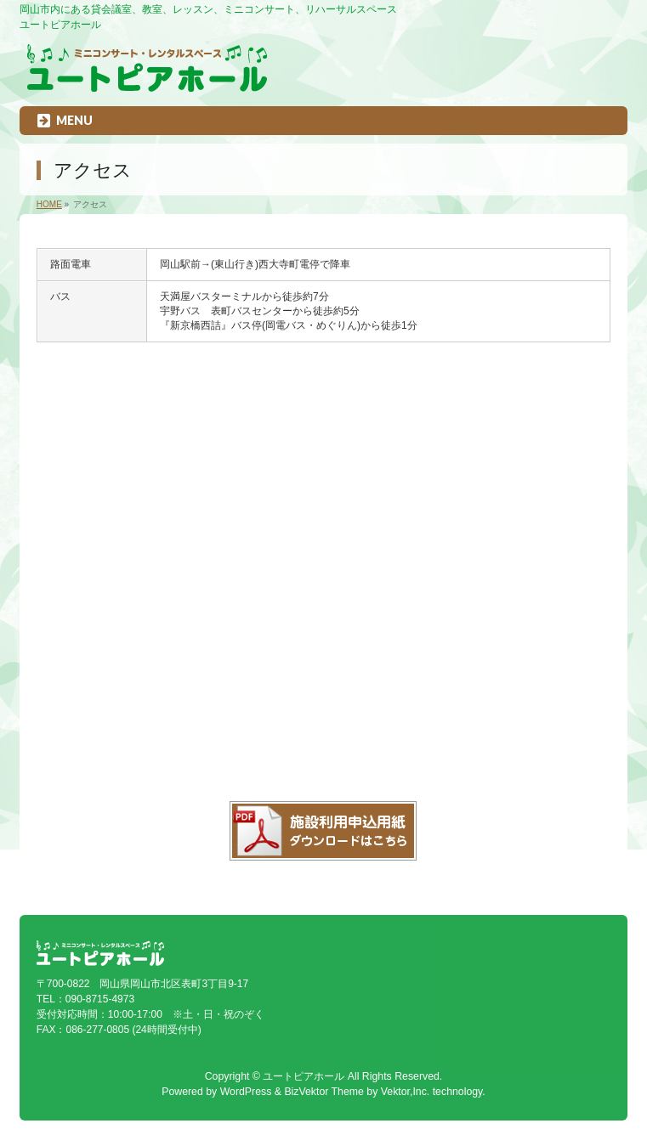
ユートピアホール (303, 1076)
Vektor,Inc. (405, 1092)
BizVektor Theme (324, 1092)
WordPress (246, 1092)
